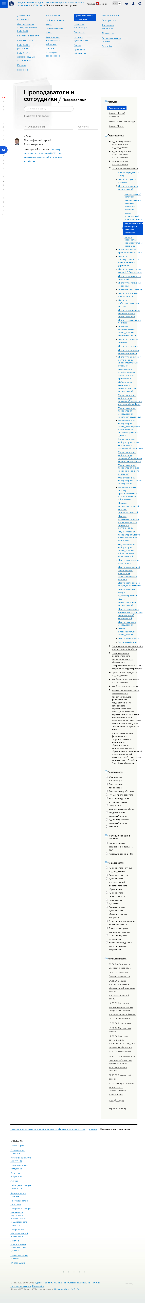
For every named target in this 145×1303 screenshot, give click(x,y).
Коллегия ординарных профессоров (53, 52)
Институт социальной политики (129, 321)
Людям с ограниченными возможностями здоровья (18, 1245)
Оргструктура (109, 20)
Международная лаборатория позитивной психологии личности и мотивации (130, 456)
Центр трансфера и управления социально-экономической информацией (130, 613)
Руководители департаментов (115, 894)
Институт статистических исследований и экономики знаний (127, 331)
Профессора (114, 899)
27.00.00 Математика (120, 1051)
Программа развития (28, 35)
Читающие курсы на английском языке (117, 800)
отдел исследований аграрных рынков (133, 216)
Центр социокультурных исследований (127, 602)
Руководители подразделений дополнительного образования (116, 884)
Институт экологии (128, 346)
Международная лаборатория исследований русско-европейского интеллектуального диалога (129, 428)
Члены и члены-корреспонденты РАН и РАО (119, 847)
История (21, 64)
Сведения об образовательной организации (19, 1233)
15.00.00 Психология (119, 1018)
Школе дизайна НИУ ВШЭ (66, 1289)
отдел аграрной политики (132, 195)
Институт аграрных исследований (128, 188)
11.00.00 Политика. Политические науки (119, 974)
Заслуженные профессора (114, 786)
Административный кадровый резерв (117, 821)
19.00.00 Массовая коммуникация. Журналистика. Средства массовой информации (122, 1041)
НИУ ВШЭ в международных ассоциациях (26, 57)
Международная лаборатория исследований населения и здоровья (129, 412)
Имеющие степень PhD (119, 853)
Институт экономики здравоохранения (128, 351)
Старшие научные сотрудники (116, 937)
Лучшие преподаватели (119, 794)
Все (3, 97)
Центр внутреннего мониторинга (128, 562)
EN (119, 3)
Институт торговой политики (128, 341)
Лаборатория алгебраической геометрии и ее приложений (126, 374)
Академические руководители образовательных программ (116, 912)
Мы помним (23, 69)
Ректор (77, 44)
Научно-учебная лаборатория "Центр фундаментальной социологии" (129, 536)
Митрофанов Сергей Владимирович (37, 142)
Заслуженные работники (120, 791)
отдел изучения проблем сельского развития (132, 205)
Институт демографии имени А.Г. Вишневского (130, 271)
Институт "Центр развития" (127, 181)
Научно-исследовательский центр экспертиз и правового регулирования (128, 521)
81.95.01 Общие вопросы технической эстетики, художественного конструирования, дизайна (122, 1063)
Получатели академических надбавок (120, 807)
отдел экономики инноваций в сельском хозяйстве (133, 228)
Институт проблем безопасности (128, 295)
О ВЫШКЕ (16, 1141)
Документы (108, 33)
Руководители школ (117, 874)
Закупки (14, 1180)
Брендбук (107, 46)
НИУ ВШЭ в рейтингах (23, 46)
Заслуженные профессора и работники (53, 40)
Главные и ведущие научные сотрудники (118, 930)
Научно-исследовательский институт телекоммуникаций (128, 508)
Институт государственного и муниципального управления (128, 261)
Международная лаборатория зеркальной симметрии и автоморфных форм (130, 399)
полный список (116, 1099)
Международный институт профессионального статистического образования (128, 493)
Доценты (112, 903)
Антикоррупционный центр (128, 174)
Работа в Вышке (17, 1262)
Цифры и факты (25, 40)
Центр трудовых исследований (127, 623)
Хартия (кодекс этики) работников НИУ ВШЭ (27, 27)
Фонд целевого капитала (18, 1195)
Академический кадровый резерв (116, 814)
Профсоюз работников (80, 51)
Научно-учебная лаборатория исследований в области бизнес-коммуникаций (126, 550)
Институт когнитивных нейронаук (129, 284)
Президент (79, 32)
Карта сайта (38, 1286)
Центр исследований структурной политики (129, 584)
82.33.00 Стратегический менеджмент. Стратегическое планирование (122, 1089)
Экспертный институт (129, 642)
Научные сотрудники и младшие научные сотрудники (119, 946)
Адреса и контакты (44, 1282)
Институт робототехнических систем (128, 303)
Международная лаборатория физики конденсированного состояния (128, 469)
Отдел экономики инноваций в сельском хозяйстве (43, 157)
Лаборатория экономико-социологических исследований (127, 387)
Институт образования (130, 289)
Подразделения (74, 99)
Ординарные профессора (114, 778)
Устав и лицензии (110, 15)
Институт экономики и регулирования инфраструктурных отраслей (129, 361)
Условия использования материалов (72, 1282)
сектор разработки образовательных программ (133, 241)
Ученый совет (53, 15)
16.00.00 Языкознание (120, 1023)
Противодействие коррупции (19, 1202)
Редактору (129, 1284)
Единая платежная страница (19, 1257)
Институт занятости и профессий (129, 277)
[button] (63, 1271)
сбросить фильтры (118, 1108)
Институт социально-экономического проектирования (129, 312)
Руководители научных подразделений (119, 869)
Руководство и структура (17, 1152)
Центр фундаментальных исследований (127, 631)
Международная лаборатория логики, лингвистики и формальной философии (130, 444)
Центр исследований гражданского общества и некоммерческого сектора (129, 572)
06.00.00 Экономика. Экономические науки (120, 966)
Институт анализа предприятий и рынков (130, 251)
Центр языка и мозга (128, 638)
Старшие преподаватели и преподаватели (120, 922)
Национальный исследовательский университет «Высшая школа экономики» (47, 1128)
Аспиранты (113, 826)
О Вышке (93, 1128)
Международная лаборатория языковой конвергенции (130, 480)
